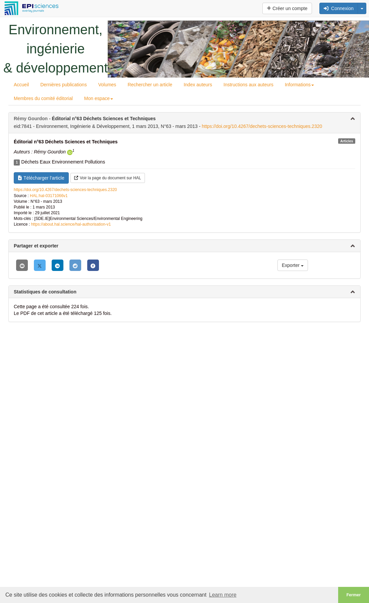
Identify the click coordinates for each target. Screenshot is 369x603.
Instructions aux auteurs (248, 84)
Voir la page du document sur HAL (107, 178)
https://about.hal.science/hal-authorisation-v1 (71, 224)
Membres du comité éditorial (43, 98)
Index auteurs (197, 84)
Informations (299, 84)
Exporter (293, 265)
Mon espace (98, 98)
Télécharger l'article (41, 178)
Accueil (21, 84)
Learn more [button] (222, 595)
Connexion (339, 8)
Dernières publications (63, 84)
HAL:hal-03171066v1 (49, 195)
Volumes (107, 84)
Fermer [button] (354, 595)
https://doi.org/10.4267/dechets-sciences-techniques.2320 (262, 126)
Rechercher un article (149, 84)
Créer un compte (287, 8)
